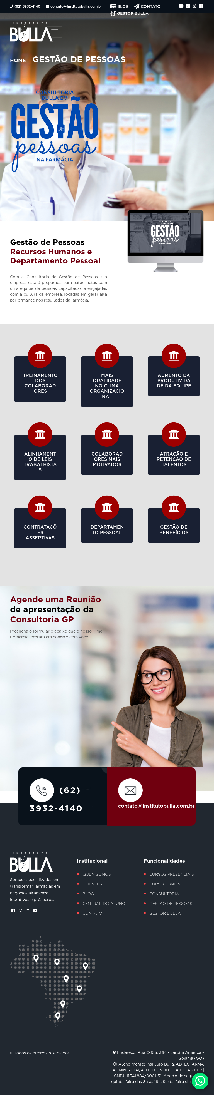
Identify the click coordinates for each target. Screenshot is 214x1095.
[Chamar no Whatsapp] (200, 1081)
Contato (147, 6)
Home (18, 60)
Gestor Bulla (129, 13)
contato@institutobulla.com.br (74, 6)
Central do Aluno (103, 903)
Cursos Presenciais (171, 874)
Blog (120, 6)
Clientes (92, 884)
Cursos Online (166, 884)
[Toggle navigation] (54, 32)
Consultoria (164, 894)
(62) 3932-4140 (26, 6)
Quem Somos (96, 874)
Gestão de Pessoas (170, 903)
